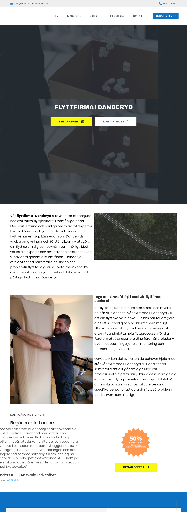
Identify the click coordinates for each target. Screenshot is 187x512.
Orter (95, 16)
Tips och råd (116, 16)
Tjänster (74, 16)
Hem (56, 16)
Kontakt (138, 16)
